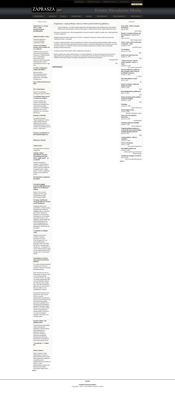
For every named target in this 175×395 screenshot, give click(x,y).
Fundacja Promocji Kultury (87, 384)
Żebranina (124, 104)
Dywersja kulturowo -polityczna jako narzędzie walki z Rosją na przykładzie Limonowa (130, 71)
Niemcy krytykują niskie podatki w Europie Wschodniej (131, 97)
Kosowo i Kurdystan (127, 143)
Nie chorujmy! (125, 49)
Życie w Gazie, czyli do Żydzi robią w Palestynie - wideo (131, 43)
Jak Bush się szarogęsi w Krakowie (131, 156)
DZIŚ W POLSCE (135, 16)
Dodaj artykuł (137, 4)
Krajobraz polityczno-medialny (130, 123)
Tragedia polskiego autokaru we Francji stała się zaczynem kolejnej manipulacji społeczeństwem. (131, 130)
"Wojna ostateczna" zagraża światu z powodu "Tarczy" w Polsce (129, 62)
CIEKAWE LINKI (76, 16)
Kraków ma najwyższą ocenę (129, 55)
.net (79, 1)
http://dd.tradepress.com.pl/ (129, 78)
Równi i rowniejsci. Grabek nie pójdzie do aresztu (130, 85)
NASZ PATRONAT (102, 16)
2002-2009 (88, 16)
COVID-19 (63, 16)
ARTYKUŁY (52, 16)
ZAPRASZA (93, 1)
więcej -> (34, 370)
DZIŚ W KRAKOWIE (119, 16)
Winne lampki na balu (127, 110)
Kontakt (87, 381)
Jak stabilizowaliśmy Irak (128, 148)
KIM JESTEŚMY (39, 16)
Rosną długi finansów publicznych (131, 91)
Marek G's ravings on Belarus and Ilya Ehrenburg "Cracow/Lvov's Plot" (131, 34)
